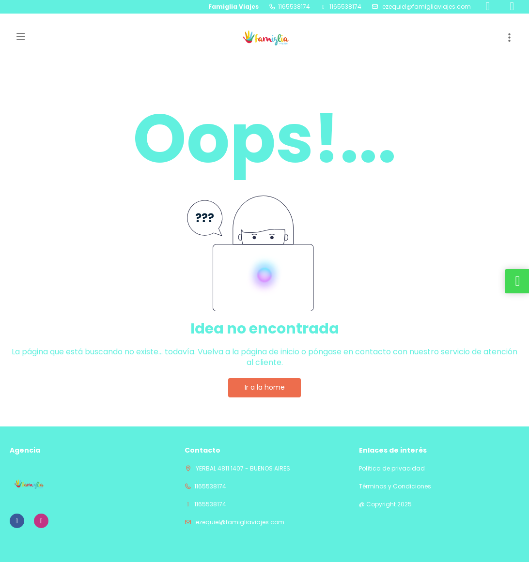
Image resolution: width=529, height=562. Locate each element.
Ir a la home (265, 387)
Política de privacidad (392, 468)
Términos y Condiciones (395, 486)
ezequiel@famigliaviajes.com (426, 6)
